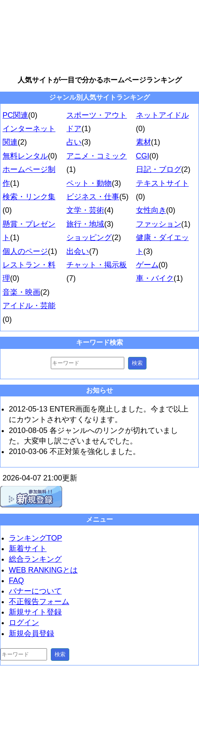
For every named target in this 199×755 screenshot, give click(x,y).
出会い (77, 251)
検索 (137, 363)
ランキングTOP (35, 538)
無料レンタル (25, 156)
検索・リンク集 (29, 197)
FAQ (16, 580)
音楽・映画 (21, 292)
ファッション (158, 224)
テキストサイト (162, 183)
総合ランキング (35, 559)
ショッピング (89, 237)
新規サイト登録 (35, 612)
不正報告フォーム (39, 601)
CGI (142, 156)
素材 (143, 142)
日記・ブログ (158, 169)
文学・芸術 (85, 210)
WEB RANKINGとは (43, 570)
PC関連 (15, 115)
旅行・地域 (85, 224)
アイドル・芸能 (29, 305)
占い (73, 142)
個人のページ (25, 251)
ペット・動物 (89, 183)
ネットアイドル (162, 115)
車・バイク (155, 278)
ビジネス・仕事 (92, 197)
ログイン (24, 622)
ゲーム (147, 265)
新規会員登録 (31, 633)
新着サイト (28, 548)
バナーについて (35, 591)
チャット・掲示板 (96, 265)
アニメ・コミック (96, 156)
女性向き (151, 210)
